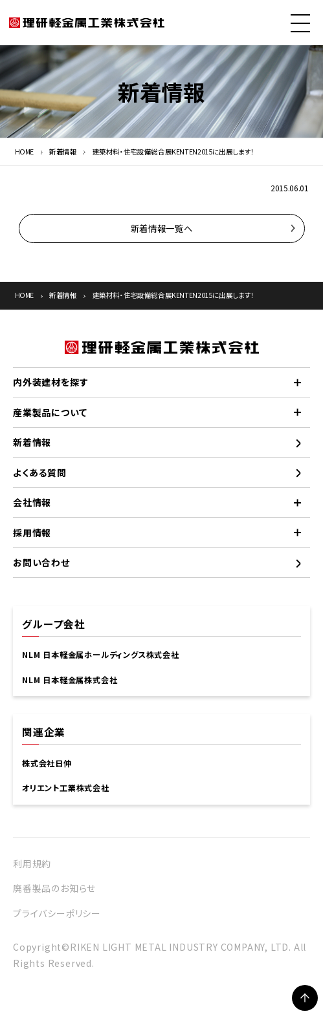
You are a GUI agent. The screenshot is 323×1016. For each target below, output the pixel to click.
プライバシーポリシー (57, 913)
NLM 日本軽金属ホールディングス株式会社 (100, 655)
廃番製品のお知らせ (54, 888)
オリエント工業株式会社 (65, 788)
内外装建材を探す (50, 382)
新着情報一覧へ (161, 228)
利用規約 (32, 863)
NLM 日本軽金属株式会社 (69, 680)
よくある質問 (40, 472)
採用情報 (32, 532)
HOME (24, 151)
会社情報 (32, 502)
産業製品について (50, 412)
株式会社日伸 (47, 763)
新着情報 (63, 151)
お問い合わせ (41, 562)
